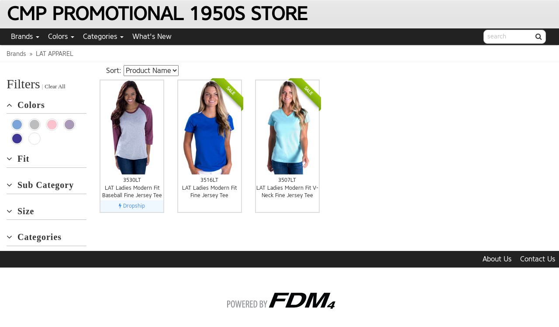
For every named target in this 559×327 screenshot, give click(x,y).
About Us (497, 259)
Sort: (113, 70)
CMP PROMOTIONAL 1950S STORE (157, 14)
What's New (152, 36)
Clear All (55, 86)
